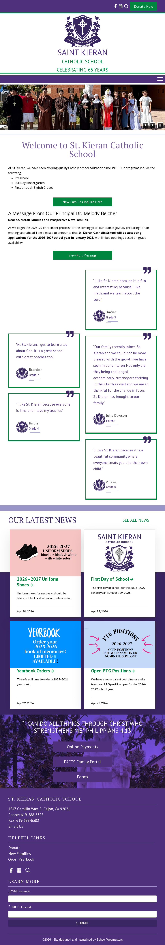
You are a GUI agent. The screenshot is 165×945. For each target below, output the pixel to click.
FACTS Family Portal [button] (82, 761)
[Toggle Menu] (160, 79)
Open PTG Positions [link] (111, 671)
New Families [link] (19, 853)
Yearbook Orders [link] (33, 671)
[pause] (160, 125)
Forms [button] (82, 776)
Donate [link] (14, 847)
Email (18, 891)
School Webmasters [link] (110, 939)
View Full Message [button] (82, 255)
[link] (114, 6)
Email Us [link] (15, 826)
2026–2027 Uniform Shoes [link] (37, 582)
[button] (145, 125)
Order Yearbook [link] (21, 859)
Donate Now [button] (143, 6)
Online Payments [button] (82, 746)
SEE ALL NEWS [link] (136, 520)
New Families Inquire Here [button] (82, 201)
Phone (19, 906)
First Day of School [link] (110, 579)
